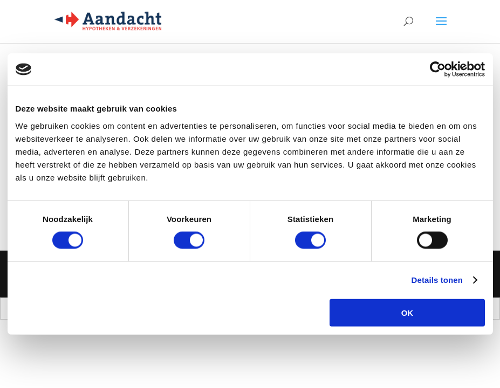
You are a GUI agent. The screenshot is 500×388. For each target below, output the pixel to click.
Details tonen (437, 280)
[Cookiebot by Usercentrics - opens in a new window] (438, 69)
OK (407, 312)
